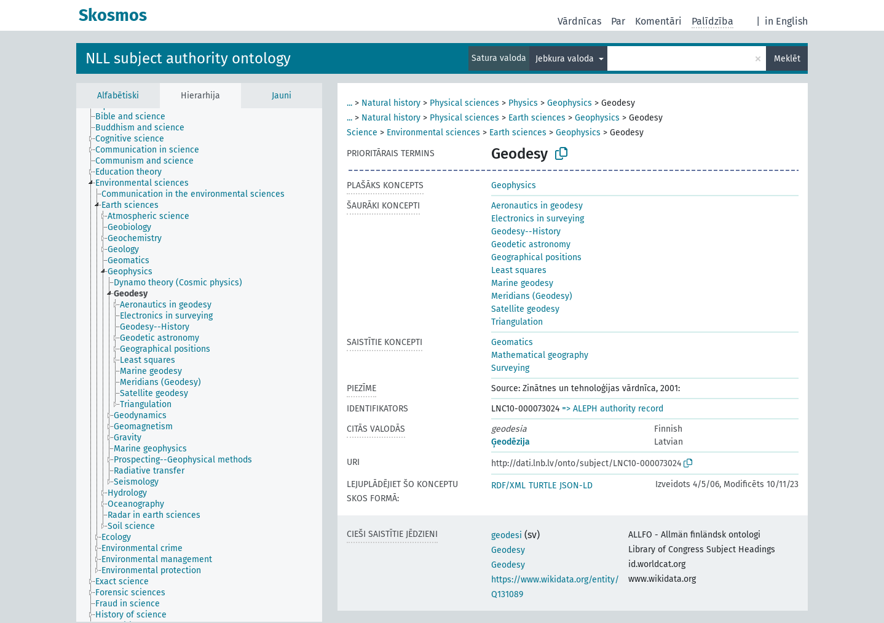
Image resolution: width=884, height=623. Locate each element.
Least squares (519, 270)
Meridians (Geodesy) (531, 296)
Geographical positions (536, 257)
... (349, 103)
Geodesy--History (526, 231)
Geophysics (569, 103)
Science (362, 132)
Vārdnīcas (579, 21)
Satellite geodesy (525, 309)
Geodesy (508, 550)
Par (618, 21)
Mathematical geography (539, 355)
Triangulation (517, 322)
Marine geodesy (522, 283)
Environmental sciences (433, 132)
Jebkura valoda (565, 59)
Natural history (390, 103)
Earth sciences (537, 118)
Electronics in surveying (537, 218)
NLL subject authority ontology (188, 58)
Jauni (281, 95)
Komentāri (658, 21)
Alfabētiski (118, 95)
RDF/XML (508, 485)
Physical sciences (464, 103)
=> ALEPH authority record (612, 408)
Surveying (510, 368)
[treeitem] (135, 116)
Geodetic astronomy (530, 244)
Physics (523, 103)
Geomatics (512, 342)
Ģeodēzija (510, 442)
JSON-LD (576, 485)
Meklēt (787, 59)
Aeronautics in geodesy (537, 205)
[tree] (199, 365)
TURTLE (542, 485)
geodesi (506, 535)
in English (786, 21)
